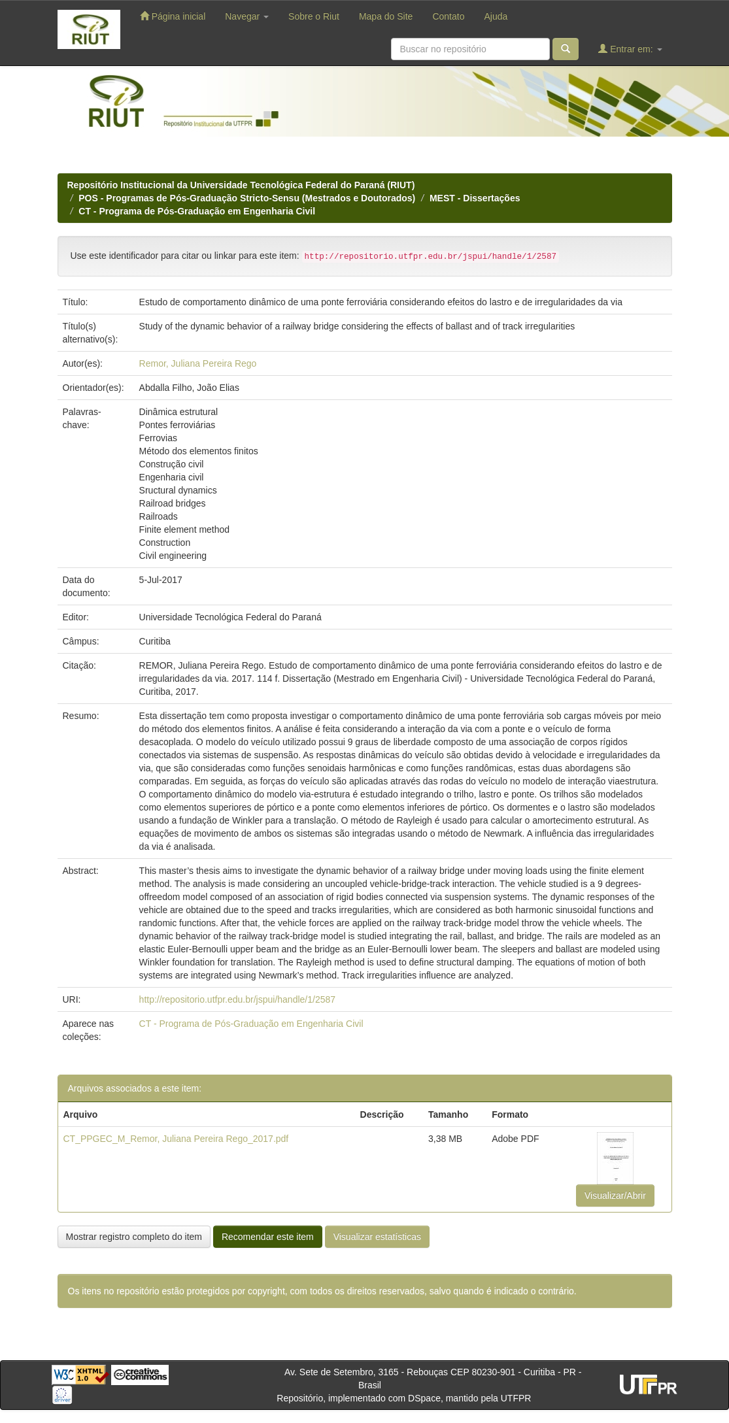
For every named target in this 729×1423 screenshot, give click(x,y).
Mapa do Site (386, 16)
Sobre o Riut (313, 16)
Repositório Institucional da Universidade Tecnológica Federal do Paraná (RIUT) (241, 185)
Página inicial (172, 16)
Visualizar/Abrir (615, 1195)
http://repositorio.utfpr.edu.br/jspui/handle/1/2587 (237, 999)
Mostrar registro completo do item (134, 1236)
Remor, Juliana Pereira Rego (198, 363)
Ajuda (495, 16)
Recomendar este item (268, 1236)
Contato (448, 16)
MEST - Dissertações (475, 198)
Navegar (247, 16)
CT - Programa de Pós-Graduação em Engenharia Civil (196, 211)
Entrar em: (630, 48)
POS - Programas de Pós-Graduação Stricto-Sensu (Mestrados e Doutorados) (246, 198)
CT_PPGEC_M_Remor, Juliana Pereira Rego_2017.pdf (176, 1138)
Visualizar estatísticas (377, 1236)
